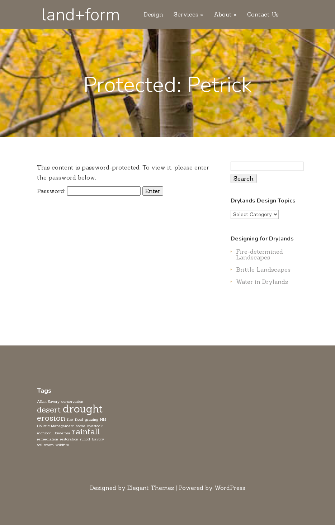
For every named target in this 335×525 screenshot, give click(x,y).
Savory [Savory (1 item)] (98, 439)
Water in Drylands (262, 281)
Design (153, 14)
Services (186, 14)
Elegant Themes (150, 487)
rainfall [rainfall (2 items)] (86, 431)
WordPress (229, 487)
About (223, 14)
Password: (89, 191)
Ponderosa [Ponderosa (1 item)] (61, 432)
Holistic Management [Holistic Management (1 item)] (55, 425)
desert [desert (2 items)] (49, 410)
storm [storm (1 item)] (49, 444)
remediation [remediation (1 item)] (47, 439)
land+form (80, 14)
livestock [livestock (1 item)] (95, 425)
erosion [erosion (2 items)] (51, 418)
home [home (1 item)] (80, 425)
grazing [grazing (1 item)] (91, 419)
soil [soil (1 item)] (39, 444)
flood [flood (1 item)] (79, 419)
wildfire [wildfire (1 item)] (62, 444)
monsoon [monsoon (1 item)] (44, 432)
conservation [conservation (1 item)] (72, 401)
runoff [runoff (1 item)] (85, 439)
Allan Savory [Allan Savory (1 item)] (48, 401)
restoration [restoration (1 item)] (69, 439)
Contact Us (263, 14)
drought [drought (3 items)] (83, 408)
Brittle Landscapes (263, 269)
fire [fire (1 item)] (70, 419)
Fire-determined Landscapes (259, 254)
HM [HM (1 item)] (103, 419)
